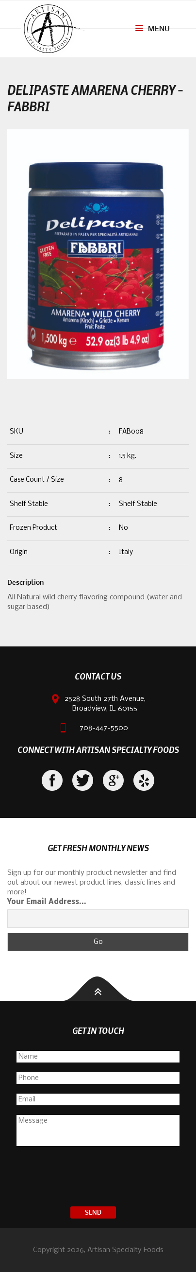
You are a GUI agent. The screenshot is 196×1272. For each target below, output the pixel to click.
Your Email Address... (46, 902)
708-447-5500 (104, 728)
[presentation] (98, 1178)
